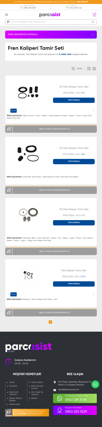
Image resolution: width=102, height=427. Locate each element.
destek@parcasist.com (68, 390)
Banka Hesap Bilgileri (15, 399)
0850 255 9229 (82, 2)
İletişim (34, 398)
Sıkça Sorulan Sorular (37, 387)
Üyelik (12, 382)
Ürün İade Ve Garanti (37, 393)
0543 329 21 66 (75, 8)
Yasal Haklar (37, 382)
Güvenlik (13, 386)
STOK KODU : (73, 93)
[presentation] (8, 111)
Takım (13, 111)
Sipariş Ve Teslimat (13, 393)
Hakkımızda (14, 404)
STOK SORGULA (74, 100)
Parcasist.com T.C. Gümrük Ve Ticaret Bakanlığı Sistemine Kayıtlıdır (28, 412)
